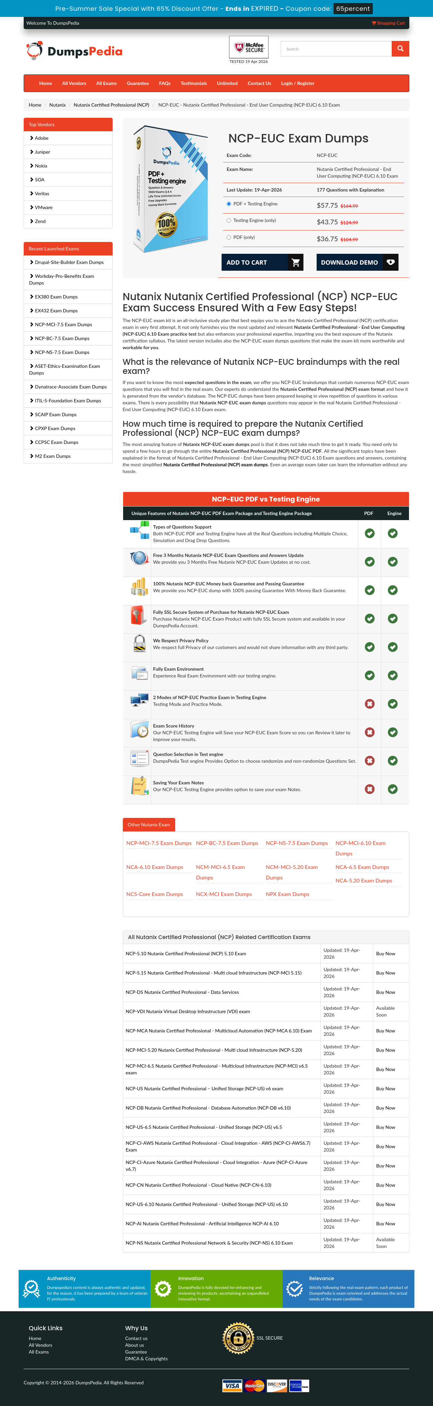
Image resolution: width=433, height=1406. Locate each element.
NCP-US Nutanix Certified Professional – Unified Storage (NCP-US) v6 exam (204, 1088)
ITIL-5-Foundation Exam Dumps (65, 400)
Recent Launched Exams (54, 248)
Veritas (39, 193)
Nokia (38, 166)
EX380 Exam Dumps (53, 296)
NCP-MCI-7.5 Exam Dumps (60, 324)
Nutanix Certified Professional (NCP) (111, 105)
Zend (37, 221)
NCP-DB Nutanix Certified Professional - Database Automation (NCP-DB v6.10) (208, 1108)
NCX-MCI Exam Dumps (224, 894)
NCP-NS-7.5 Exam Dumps (59, 352)
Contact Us (259, 83)
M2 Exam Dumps (50, 456)
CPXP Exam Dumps (52, 428)
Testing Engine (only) (251, 220)
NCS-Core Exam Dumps (155, 894)
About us (134, 1345)
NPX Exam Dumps (288, 894)
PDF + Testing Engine (252, 203)
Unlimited (227, 83)
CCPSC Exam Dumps (53, 442)
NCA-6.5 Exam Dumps (362, 867)
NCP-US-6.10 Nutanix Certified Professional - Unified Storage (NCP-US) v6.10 (207, 1204)
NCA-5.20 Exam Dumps (364, 880)
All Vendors (74, 83)
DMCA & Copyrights (146, 1358)
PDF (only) (241, 237)
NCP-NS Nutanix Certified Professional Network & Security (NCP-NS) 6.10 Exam (209, 1243)
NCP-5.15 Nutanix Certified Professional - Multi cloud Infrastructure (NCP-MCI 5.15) (214, 973)
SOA (37, 179)
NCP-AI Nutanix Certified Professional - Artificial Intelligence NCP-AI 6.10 (202, 1223)
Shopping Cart (388, 23)
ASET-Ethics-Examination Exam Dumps (64, 369)
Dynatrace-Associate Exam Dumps (68, 386)
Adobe (38, 138)
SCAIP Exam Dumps (52, 414)
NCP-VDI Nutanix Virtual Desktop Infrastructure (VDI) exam (188, 1011)
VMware (41, 207)
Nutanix (57, 105)
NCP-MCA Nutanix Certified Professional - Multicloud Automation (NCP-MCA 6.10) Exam (219, 1030)
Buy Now (385, 953)
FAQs (164, 83)
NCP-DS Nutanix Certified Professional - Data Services (182, 992)
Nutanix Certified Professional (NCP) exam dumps (215, 464)
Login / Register (297, 83)
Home (45, 83)
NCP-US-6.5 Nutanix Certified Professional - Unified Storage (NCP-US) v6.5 (204, 1127)
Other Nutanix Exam (149, 824)
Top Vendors (41, 124)
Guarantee (138, 83)
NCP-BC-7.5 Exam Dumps (59, 338)
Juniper (39, 152)
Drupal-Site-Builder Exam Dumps (66, 262)
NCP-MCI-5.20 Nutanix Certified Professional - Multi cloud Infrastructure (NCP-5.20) (214, 1050)
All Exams (106, 83)
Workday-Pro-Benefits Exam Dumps (61, 279)
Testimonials (194, 83)
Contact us (136, 1338)
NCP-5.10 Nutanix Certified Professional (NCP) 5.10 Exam (186, 953)
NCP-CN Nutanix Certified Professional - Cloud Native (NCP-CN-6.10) (198, 1185)
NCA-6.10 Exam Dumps (155, 867)
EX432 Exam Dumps (53, 310)
